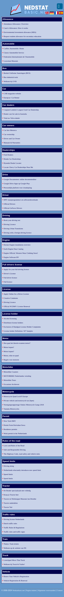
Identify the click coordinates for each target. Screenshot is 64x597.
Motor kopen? (9, 347)
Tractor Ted (8, 507)
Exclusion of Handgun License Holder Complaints (22, 327)
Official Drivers (9, 204)
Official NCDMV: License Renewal (17, 306)
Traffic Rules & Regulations (14, 528)
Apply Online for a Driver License (16, 294)
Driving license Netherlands (14, 519)
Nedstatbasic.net (18, 590)
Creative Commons (11, 298)
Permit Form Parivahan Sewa (14, 425)
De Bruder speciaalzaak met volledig (17, 491)
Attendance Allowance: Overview (16, 24)
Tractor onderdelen (11, 503)
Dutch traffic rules (10, 523)
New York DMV (10, 421)
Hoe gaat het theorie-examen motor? (17, 343)
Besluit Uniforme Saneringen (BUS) (17, 73)
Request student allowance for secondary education (22, 36)
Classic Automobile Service (14, 53)
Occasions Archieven (11, 384)
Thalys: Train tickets (11, 544)
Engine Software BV (11, 257)
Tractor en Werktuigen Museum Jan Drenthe (20, 499)
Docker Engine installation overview (17, 245)
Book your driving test (12, 220)
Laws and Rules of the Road (14, 446)
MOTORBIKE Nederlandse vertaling (17, 376)
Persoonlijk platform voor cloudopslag (18, 188)
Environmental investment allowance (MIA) (20, 32)
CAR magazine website (12, 93)
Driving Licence (10, 224)
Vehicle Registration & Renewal (15, 581)
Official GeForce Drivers (13, 208)
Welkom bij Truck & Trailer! (14, 564)
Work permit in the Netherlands (15, 433)
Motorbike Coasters (11, 372)
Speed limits (8, 474)
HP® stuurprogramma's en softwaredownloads (21, 200)
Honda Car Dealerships (12, 159)
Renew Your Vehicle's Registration (16, 576)
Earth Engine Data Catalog (13, 249)
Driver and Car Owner (12, 138)
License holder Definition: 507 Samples (18, 331)
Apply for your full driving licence (16, 269)
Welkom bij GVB (10, 81)
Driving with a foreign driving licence (17, 233)
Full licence (8, 282)
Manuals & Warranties (12, 143)
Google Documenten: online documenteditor (20, 179)
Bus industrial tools (11, 77)
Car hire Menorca (10, 130)
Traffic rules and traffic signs (14, 532)
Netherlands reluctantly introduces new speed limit (22, 470)
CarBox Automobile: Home (14, 48)
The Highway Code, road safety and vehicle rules (22, 454)
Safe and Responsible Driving (15, 450)
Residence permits (10, 429)
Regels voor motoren (11, 360)
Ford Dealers (8, 155)
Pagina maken (31, 590)
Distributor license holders (13, 323)
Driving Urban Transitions (13, 229)
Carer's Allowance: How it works (16, 28)
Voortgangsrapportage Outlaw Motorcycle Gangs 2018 (24, 405)
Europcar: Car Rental (11, 98)
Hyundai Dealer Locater (12, 163)
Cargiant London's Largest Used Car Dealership (21, 110)
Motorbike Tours (10, 380)
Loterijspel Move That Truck (14, 560)
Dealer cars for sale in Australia (15, 114)
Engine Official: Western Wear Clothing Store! (21, 253)
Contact (60, 590)
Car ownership (9, 134)
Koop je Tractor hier (11, 495)
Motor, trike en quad (11, 356)
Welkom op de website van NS (15, 548)
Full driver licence (10, 278)
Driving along (9, 466)
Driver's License (10, 274)
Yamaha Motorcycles (11, 409)
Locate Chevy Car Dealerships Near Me (18, 167)
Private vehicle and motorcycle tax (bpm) (19, 401)
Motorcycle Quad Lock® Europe (16, 396)
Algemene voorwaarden (46, 590)
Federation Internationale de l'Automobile (19, 57)
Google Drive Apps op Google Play (17, 183)
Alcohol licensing (10, 319)
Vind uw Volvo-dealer (12, 118)
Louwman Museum (11, 61)
